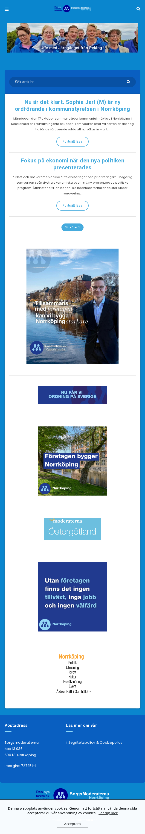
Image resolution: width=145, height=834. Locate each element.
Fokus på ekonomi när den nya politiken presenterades (73, 164)
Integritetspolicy (80, 742)
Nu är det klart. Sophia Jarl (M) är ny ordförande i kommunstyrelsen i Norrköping (72, 105)
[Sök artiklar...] (72, 82)
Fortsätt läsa (72, 141)
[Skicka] (129, 81)
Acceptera (72, 823)
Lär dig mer (108, 813)
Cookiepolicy (111, 742)
